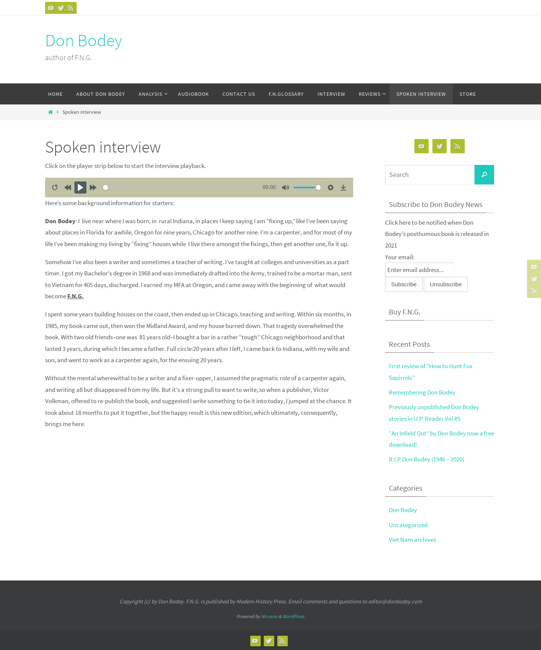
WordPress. (294, 616)
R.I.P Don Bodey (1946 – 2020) (426, 459)
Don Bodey (83, 40)
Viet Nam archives (412, 539)
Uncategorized (408, 525)
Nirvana (269, 616)
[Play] (80, 187)
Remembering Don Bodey (422, 392)
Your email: (399, 257)
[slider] (178, 187)
